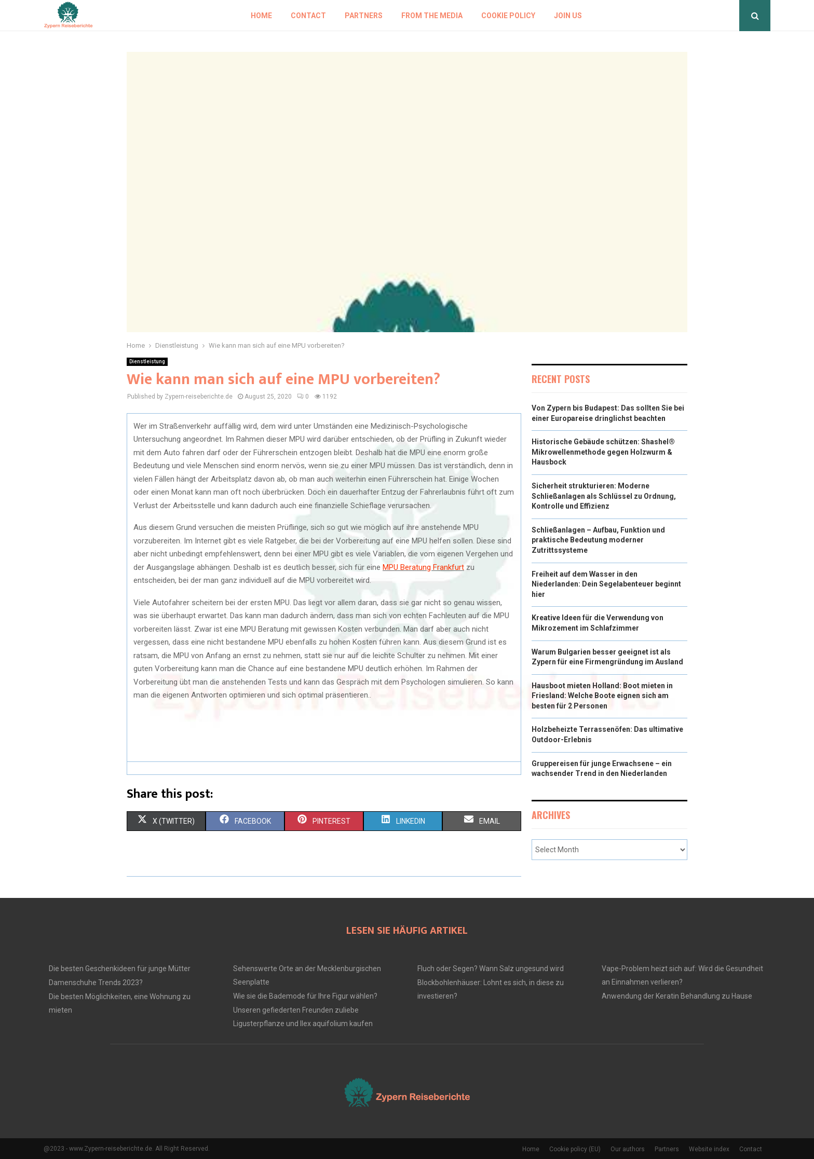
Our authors (627, 1149)
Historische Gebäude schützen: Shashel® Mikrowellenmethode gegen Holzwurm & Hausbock (603, 452)
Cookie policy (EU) (575, 1149)
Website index (709, 1149)
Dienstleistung (147, 361)
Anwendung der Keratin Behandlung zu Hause (677, 996)
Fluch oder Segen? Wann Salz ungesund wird (490, 968)
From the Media (432, 15)
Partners (364, 15)
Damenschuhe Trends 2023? (96, 982)
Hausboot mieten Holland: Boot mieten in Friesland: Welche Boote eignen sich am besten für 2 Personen (602, 695)
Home (261, 15)
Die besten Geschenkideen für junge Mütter (120, 968)
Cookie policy (508, 15)
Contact (308, 15)
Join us (568, 15)
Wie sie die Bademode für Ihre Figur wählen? (305, 996)
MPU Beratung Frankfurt (423, 567)
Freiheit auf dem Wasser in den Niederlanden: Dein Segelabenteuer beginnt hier (606, 584)
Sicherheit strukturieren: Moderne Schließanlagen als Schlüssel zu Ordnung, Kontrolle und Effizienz (604, 496)
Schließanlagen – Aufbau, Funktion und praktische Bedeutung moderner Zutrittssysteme (598, 540)
